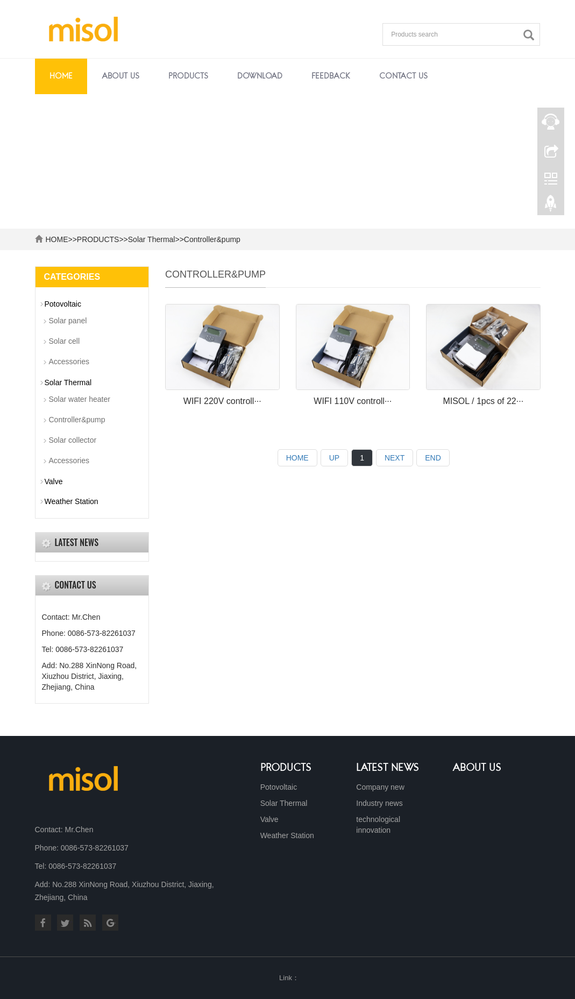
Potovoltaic (63, 304)
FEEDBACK (330, 76)
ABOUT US (120, 76)
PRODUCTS (188, 76)
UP (334, 458)
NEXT (394, 458)
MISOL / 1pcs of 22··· (483, 401)
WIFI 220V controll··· (222, 401)
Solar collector (73, 440)
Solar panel (68, 320)
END (433, 458)
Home (61, 76)
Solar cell (64, 341)
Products (285, 768)
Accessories (69, 361)
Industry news (379, 803)
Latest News (387, 768)
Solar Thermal (151, 239)
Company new (380, 787)
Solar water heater (79, 399)
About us (476, 768)
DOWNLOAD (259, 76)
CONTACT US (403, 76)
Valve (54, 481)
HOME (57, 239)
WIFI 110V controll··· (353, 401)
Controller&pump (212, 239)
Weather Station (71, 501)
